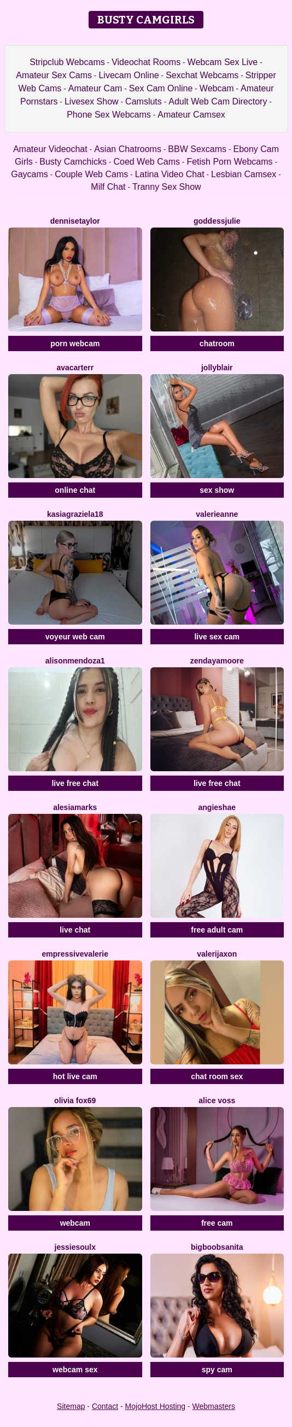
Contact (105, 1406)
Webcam (217, 88)
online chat (75, 490)
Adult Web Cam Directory (217, 101)
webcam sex (75, 1369)
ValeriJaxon (217, 954)
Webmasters (213, 1406)
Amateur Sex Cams (54, 75)
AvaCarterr (75, 367)
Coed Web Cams (146, 161)
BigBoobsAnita (217, 1247)
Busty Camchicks (73, 161)
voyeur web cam (75, 636)
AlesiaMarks (75, 807)
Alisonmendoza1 (75, 660)
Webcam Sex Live (223, 62)
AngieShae (217, 807)
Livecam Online (128, 75)
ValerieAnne (217, 514)
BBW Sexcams (197, 149)
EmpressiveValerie (75, 954)
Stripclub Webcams (67, 62)
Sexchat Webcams (202, 75)
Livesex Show (92, 101)
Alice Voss (216, 1100)
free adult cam (217, 929)
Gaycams (29, 174)
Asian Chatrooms (127, 149)
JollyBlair (217, 367)
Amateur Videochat (50, 149)
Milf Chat (108, 186)
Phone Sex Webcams (109, 114)
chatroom (217, 343)
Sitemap (71, 1406)
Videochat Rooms (146, 62)
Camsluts (143, 101)
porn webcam (75, 343)
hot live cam (75, 1076)
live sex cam (217, 636)
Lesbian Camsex (243, 174)
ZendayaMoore (217, 660)
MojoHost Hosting (155, 1406)
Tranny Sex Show (166, 186)
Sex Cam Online (161, 88)
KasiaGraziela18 (75, 514)
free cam (217, 1223)
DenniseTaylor (75, 221)
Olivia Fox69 (75, 1100)
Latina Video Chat (170, 174)
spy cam (217, 1369)
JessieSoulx (75, 1247)
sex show (217, 490)
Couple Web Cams (91, 174)
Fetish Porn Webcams (229, 161)
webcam (75, 1223)
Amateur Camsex (191, 114)
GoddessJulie (217, 221)
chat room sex (217, 1076)
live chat (75, 929)
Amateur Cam (95, 88)
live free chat (74, 783)
